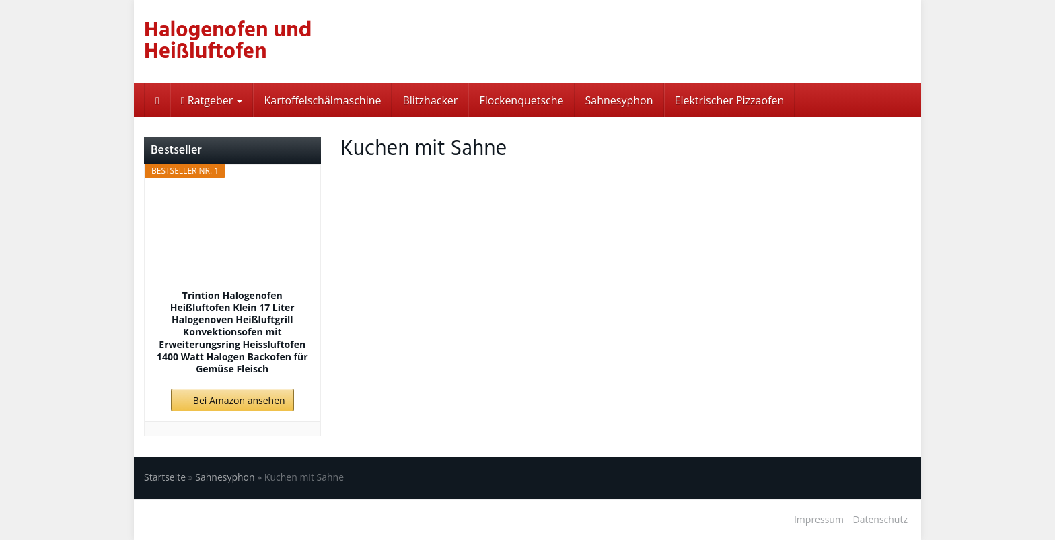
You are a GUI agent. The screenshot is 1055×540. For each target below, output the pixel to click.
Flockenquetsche (521, 100)
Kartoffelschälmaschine (322, 100)
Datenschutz (880, 519)
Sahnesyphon (619, 100)
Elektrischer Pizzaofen (730, 100)
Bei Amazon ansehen (239, 400)
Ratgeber (212, 100)
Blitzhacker (430, 100)
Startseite (165, 477)
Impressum (819, 519)
